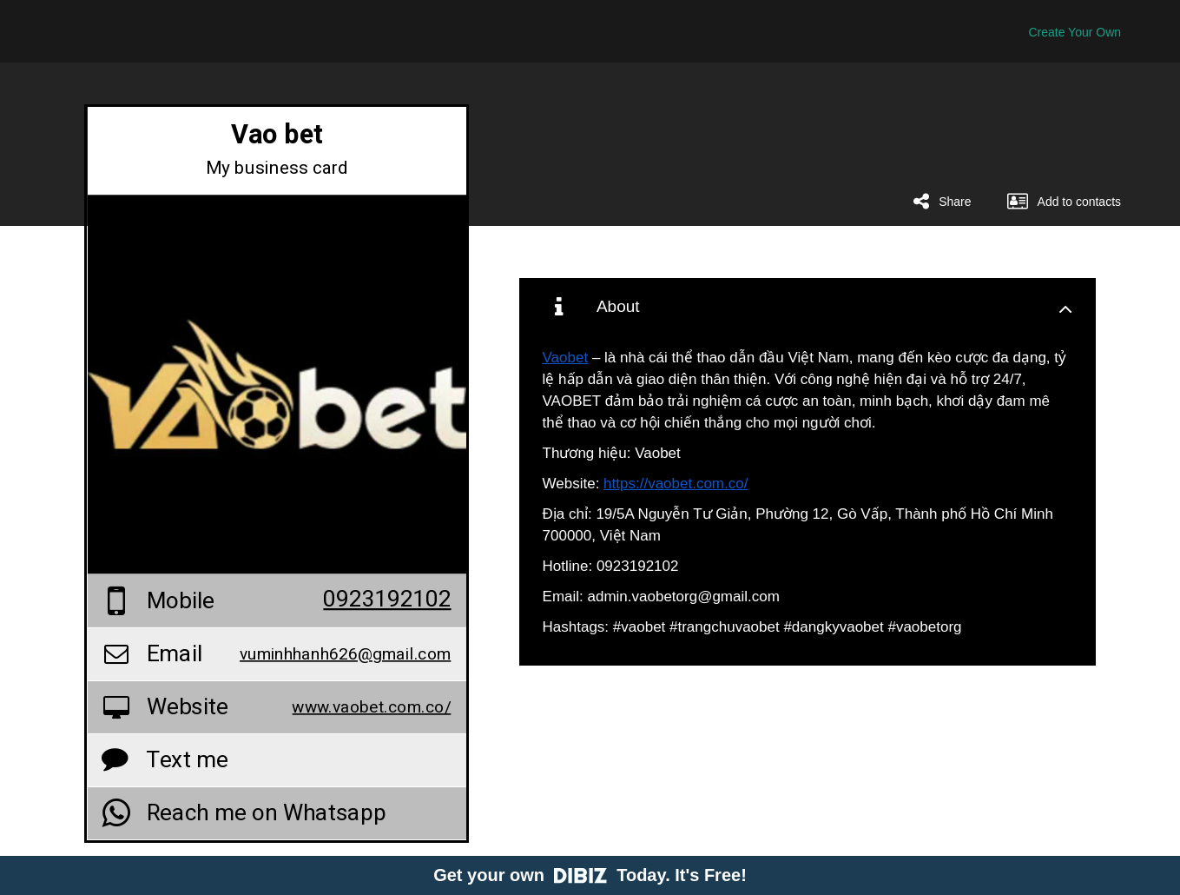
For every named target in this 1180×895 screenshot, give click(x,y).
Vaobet (566, 357)
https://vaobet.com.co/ (675, 483)
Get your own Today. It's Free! (590, 875)
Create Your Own (1074, 32)
